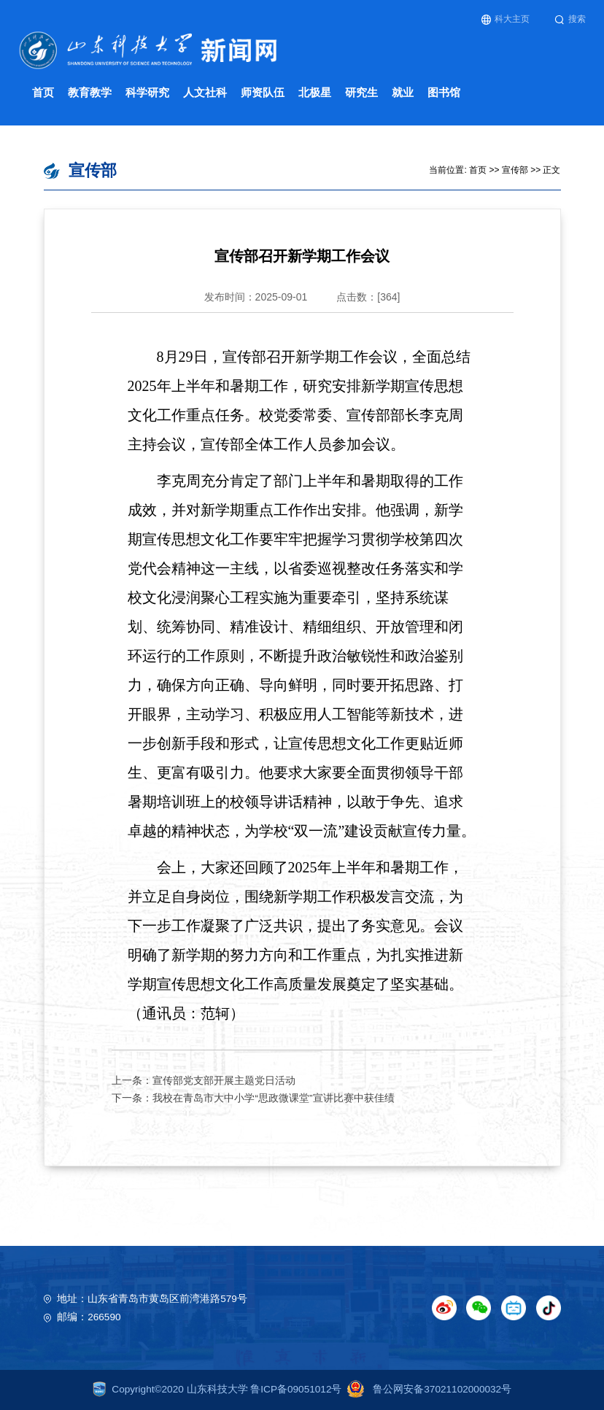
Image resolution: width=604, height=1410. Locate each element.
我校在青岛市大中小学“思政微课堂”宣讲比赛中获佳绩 (273, 1098)
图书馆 (443, 92)
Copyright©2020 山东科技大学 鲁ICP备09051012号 (217, 1389)
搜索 (570, 19)
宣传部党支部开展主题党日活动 (223, 1080)
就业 (403, 92)
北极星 (314, 92)
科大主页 (505, 19)
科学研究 (147, 92)
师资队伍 (262, 92)
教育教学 (90, 92)
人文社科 (205, 92)
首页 (43, 92)
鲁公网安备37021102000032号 (426, 1389)
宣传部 (515, 170)
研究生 (361, 92)
